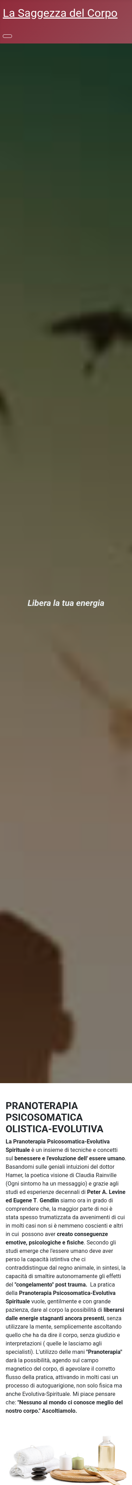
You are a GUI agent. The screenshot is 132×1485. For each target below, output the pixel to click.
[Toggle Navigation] (7, 36)
